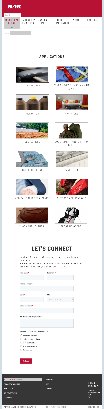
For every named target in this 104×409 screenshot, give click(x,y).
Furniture (71, 113)
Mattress (71, 170)
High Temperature (61, 21)
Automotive (32, 85)
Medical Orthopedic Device (32, 198)
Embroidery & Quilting (28, 21)
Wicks (76, 19)
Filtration (32, 113)
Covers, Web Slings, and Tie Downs (72, 87)
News (47, 384)
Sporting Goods (71, 226)
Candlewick (8, 397)
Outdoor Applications (71, 198)
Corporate (50, 380)
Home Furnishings (32, 170)
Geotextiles (32, 141)
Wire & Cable (44, 21)
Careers (92, 19)
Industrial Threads (12, 21)
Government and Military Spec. (72, 143)
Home (6, 33)
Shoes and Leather (31, 226)
